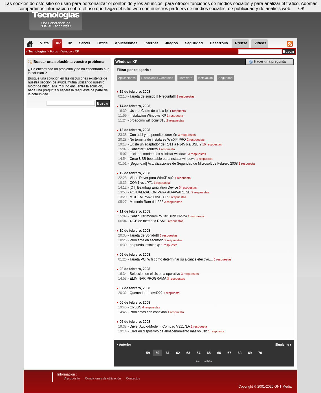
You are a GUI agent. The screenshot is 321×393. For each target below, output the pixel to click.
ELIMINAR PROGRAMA (148, 279)
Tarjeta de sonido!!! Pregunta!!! (152, 96)
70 (260, 353)
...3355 (208, 360)
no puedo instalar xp (145, 245)
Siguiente (283, 344)
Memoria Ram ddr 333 (146, 202)
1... (198, 360)
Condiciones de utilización (103, 378)
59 (148, 353)
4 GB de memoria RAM (147, 221)
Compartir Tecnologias (56, 16)
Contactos (133, 378)
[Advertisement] (69, 146)
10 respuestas (212, 144)
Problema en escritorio (147, 240)
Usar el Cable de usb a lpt (149, 111)
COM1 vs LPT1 (141, 183)
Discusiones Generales (157, 78)
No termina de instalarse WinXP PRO (158, 140)
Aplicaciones (127, 78)
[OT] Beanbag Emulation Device (154, 187)
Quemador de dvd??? (146, 293)
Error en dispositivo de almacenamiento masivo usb (168, 331)
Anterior (124, 344)
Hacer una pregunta (267, 61)
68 (239, 353)
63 (188, 353)
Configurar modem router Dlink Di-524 (158, 216)
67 (229, 353)
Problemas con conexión (148, 312)
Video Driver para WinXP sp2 (152, 178)
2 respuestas (185, 96)
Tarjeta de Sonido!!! (144, 235)
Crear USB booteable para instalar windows (162, 159)
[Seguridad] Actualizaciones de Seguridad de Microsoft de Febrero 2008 (184, 163)
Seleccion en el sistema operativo (155, 274)
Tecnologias (37, 51)
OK (301, 8)
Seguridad (225, 78)
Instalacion (205, 78)
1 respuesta (178, 110)
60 (157, 353)
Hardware (185, 78)
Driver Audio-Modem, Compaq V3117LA (160, 326)
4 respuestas (151, 307)
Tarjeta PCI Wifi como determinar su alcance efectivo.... (171, 259)
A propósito (72, 378)
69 (250, 353)
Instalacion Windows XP (148, 116)
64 (198, 353)
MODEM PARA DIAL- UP (149, 197)
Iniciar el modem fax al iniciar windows (158, 154)
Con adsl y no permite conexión (153, 135)
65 (209, 353)
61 (168, 353)
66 (219, 353)
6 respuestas (168, 235)
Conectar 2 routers (144, 149)
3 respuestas (187, 134)
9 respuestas (174, 221)
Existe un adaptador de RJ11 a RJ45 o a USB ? (165, 144)
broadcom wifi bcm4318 (148, 120)
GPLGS (135, 307)
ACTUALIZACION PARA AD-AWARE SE (159, 192)
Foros (54, 51)
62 (178, 353)
